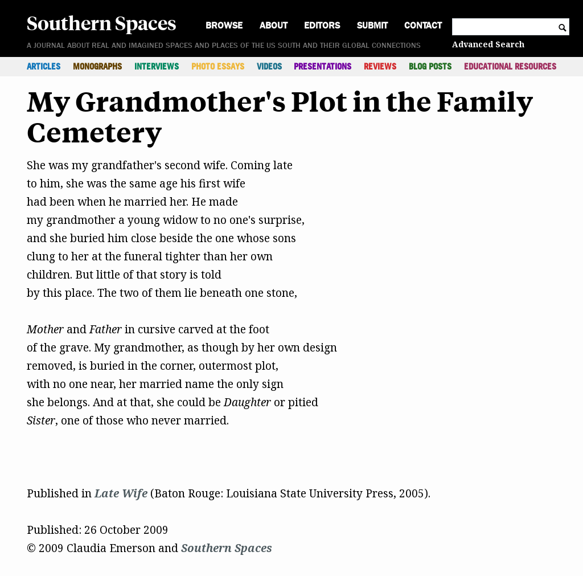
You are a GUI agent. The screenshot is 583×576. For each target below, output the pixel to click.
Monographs (97, 66)
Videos (269, 66)
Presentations (322, 66)
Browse (224, 25)
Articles (43, 66)
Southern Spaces (101, 22)
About (274, 25)
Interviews (156, 66)
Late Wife (121, 493)
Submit (372, 25)
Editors (322, 25)
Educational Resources (510, 66)
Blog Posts (430, 66)
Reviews (380, 66)
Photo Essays (217, 66)
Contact (423, 25)
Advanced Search (488, 44)
